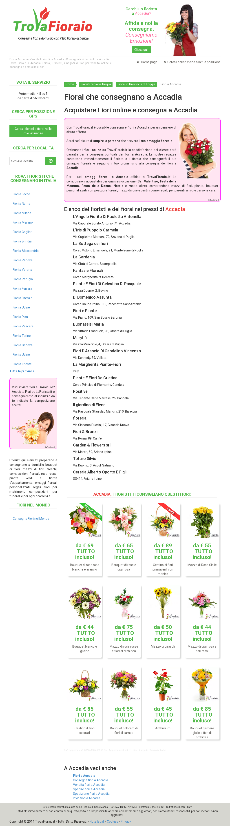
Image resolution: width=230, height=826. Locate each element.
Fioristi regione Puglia (96, 84)
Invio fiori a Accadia (86, 798)
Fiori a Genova (23, 345)
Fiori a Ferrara (22, 288)
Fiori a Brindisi (22, 241)
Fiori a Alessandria (26, 251)
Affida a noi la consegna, (141, 32)
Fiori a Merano (23, 222)
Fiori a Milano (22, 213)
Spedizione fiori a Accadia (91, 793)
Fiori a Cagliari (22, 232)
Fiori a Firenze (22, 298)
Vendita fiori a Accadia (89, 784)
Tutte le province (21, 371)
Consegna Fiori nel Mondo (31, 518)
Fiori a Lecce (21, 194)
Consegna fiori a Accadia (90, 780)
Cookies (112, 821)
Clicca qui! (141, 49)
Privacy (126, 821)
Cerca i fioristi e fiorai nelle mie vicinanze (33, 131)
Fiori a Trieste (22, 364)
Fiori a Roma (21, 203)
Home (70, 84)
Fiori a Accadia (84, 775)
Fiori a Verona (22, 269)
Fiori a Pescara (23, 326)
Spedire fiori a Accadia (89, 789)
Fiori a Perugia (23, 279)
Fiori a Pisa (20, 317)
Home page (147, 62)
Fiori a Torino (22, 336)
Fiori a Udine (21, 307)
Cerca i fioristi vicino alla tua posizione (192, 62)
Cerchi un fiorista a (141, 11)
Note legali (97, 821)
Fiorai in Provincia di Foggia (136, 84)
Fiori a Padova (23, 260)
